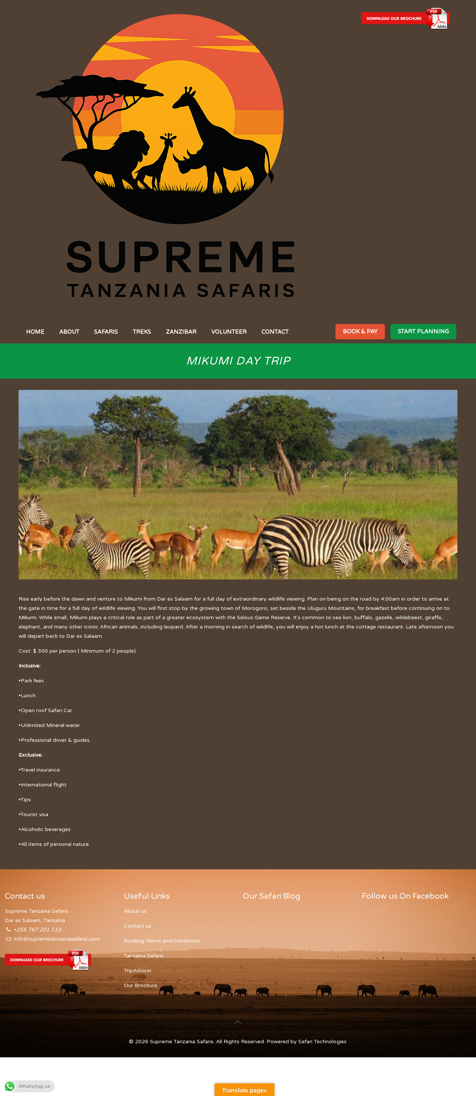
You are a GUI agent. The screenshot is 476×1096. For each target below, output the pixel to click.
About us (135, 911)
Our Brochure (140, 985)
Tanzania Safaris (144, 956)
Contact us (137, 926)
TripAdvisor (138, 970)
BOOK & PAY (360, 331)
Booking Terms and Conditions (162, 941)
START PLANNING (423, 331)
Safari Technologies (322, 1041)
